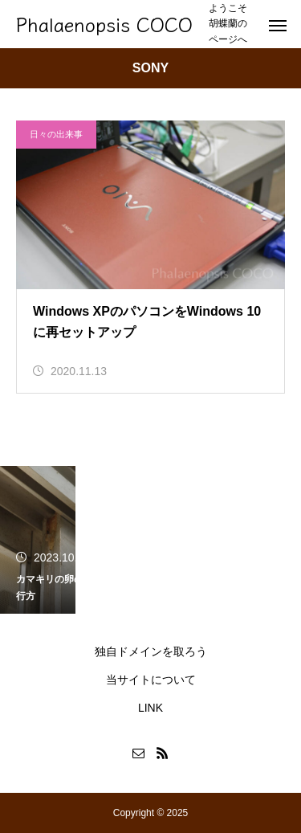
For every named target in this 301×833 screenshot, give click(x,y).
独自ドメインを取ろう (151, 651)
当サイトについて (151, 679)
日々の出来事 (56, 134)
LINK (150, 707)
